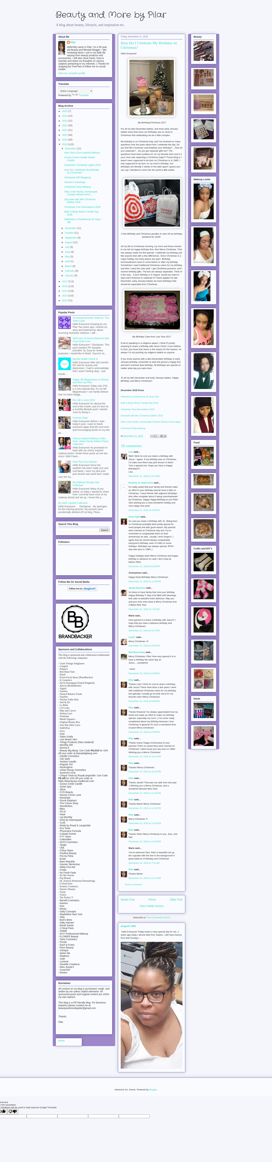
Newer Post (128, 899)
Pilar (131, 680)
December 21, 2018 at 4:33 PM (144, 510)
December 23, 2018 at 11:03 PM (145, 841)
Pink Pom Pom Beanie (85, 461)
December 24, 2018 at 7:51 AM (144, 863)
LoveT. (132, 637)
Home (152, 899)
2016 (65, 286)
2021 (65, 130)
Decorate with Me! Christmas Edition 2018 (80, 201)
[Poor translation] (12, 1111)
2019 (65, 139)
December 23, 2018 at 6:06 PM (144, 701)
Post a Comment (133, 884)
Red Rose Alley (137, 652)
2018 (65, 144)
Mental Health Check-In (85, 359)
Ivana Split (134, 516)
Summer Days (80, 417)
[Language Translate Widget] (75, 91)
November (71, 228)
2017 (65, 281)
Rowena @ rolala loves (141, 482)
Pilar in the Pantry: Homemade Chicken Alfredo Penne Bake (151, 422)
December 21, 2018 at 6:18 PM (144, 566)
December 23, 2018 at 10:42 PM (145, 756)
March (68, 266)
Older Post (176, 899)
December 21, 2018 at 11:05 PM (145, 581)
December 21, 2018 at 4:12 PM (144, 476)
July (67, 247)
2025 (65, 111)
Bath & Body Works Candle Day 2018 (139, 403)
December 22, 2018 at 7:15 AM (144, 609)
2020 (65, 135)
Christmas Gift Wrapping (77, 177)
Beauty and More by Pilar (111, 15)
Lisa (131, 452)
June (68, 252)
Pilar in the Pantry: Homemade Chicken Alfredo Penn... (80, 193)
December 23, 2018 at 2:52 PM (144, 645)
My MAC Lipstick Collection (73, 503)
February (70, 270)
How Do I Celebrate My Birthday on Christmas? (81, 171)
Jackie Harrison (137, 588)
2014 (65, 295)
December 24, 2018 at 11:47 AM (145, 878)
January (69, 275)
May (67, 256)
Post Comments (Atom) (158, 917)
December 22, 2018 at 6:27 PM (144, 630)
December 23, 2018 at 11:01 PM (145, 793)
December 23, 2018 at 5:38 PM (144, 673)
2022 (65, 125)
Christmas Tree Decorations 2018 (137, 409)
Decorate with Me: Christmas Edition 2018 (142, 415)
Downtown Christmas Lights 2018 (82, 165)
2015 (65, 291)
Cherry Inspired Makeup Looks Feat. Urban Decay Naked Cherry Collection (91, 441)
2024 (65, 115)
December (71, 148)
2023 (65, 120)
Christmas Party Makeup (133, 428)
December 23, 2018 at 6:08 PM (144, 732)
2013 (65, 300)
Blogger (153, 1089)
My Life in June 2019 (84, 400)
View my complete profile (71, 73)
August (69, 242)
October (69, 232)
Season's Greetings (75, 182)
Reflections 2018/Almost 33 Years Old (140, 396)
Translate (80, 95)
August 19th (128, 925)
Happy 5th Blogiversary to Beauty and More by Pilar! (91, 381)
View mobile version (152, 906)
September (71, 237)
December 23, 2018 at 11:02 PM (145, 808)
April (67, 261)
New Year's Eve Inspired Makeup (82, 152)
